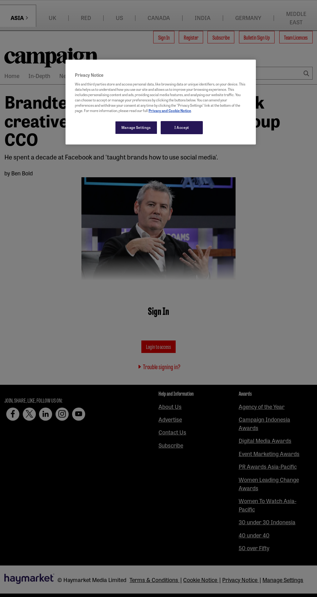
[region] (161, 102)
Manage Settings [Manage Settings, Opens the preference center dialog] (136, 127)
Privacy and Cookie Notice (170, 110)
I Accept (181, 127)
